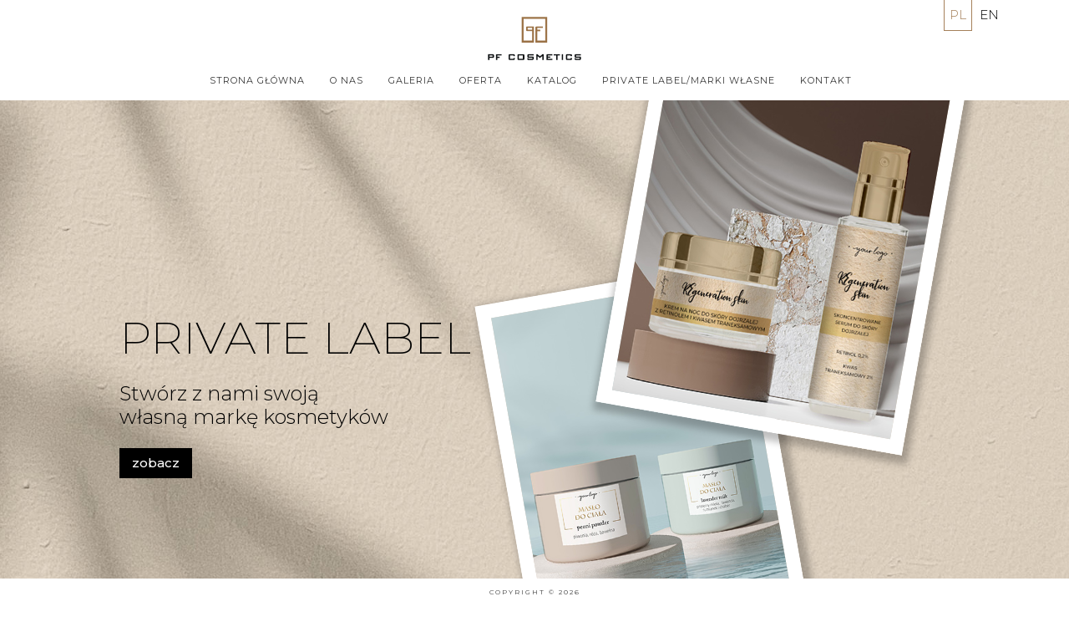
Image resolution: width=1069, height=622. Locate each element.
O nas (346, 80)
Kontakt (826, 80)
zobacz (156, 463)
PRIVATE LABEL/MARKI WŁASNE (688, 80)
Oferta (480, 80)
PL (958, 15)
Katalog (552, 80)
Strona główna (257, 80)
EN (989, 15)
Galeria (411, 80)
